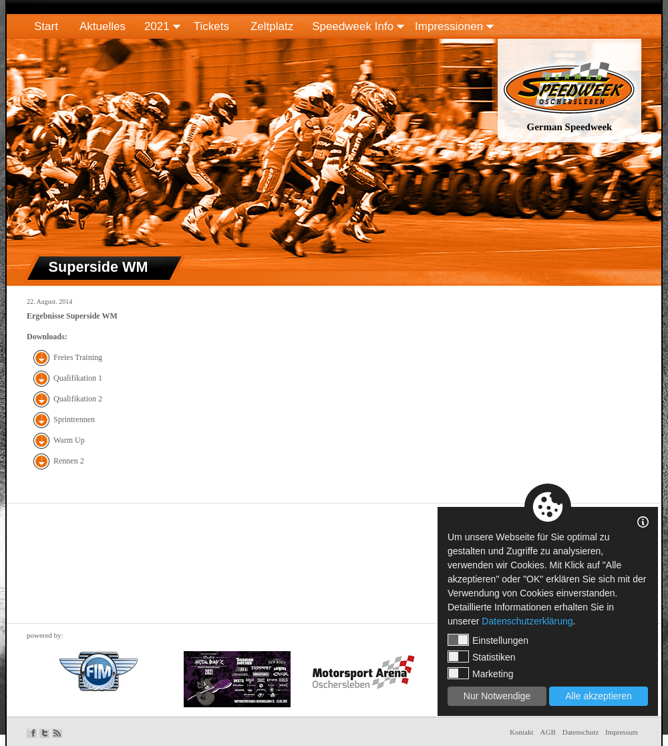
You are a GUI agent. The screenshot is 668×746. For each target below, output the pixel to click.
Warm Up (69, 440)
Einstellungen (488, 640)
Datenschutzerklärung (527, 621)
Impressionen (449, 26)
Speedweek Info (352, 26)
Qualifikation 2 (77, 398)
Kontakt (521, 732)
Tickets (211, 26)
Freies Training (77, 357)
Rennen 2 (68, 460)
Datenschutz (580, 732)
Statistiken (482, 656)
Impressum (621, 732)
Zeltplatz (272, 26)
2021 (157, 26)
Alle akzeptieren (598, 696)
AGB (548, 732)
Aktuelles (102, 26)
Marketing (480, 673)
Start (46, 26)
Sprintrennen (74, 419)
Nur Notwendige (497, 696)
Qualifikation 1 (77, 378)
